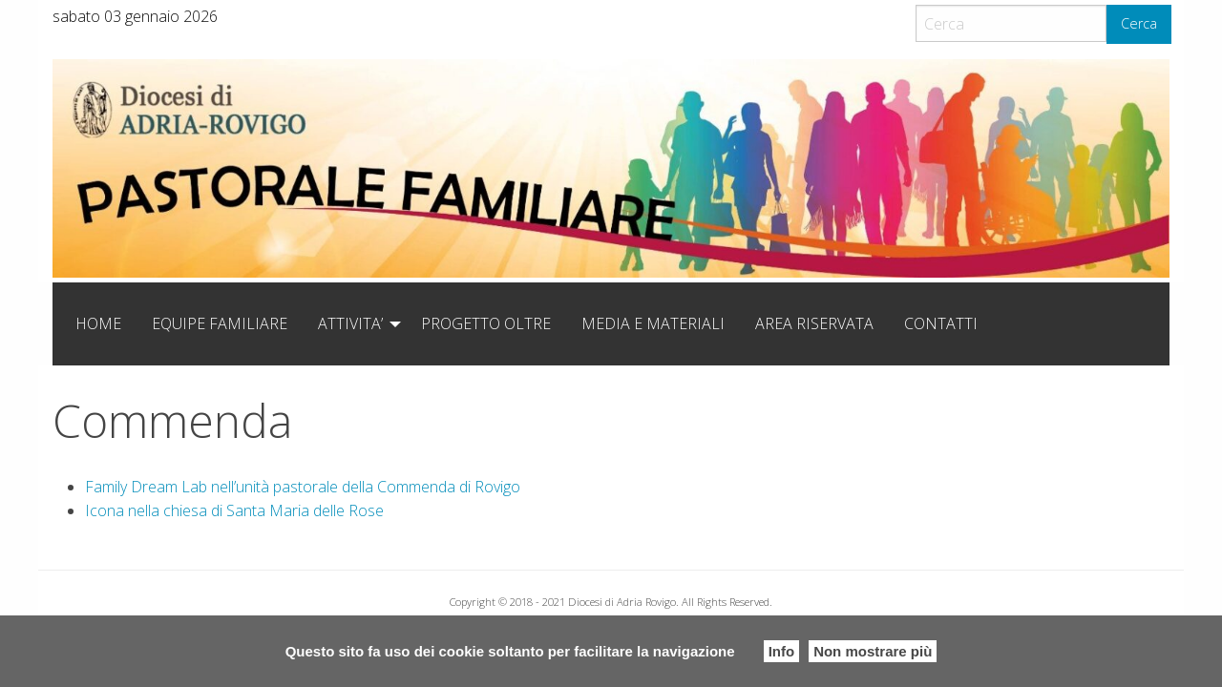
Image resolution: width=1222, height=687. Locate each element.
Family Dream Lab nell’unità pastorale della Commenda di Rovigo (302, 486)
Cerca (1139, 23)
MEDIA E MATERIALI (653, 323)
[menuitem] (98, 323)
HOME (98, 323)
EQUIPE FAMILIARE (219, 323)
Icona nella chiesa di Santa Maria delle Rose (234, 510)
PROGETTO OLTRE (486, 323)
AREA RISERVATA (814, 323)
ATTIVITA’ (350, 323)
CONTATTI (941, 323)
